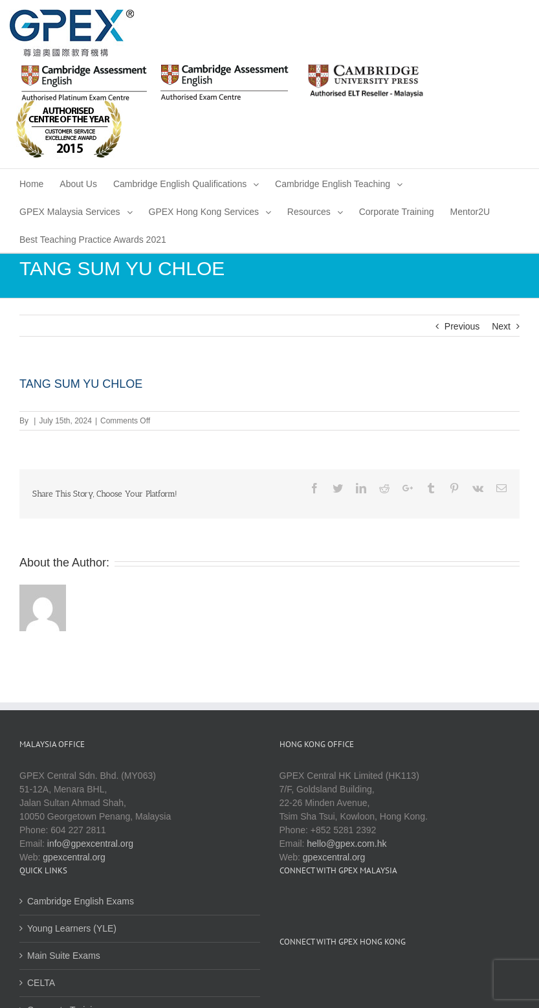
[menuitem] (31, 183)
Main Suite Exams (63, 955)
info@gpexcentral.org (90, 843)
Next (501, 326)
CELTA (41, 983)
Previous (462, 326)
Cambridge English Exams (80, 901)
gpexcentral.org (74, 857)
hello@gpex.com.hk (346, 843)
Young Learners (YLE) (71, 928)
